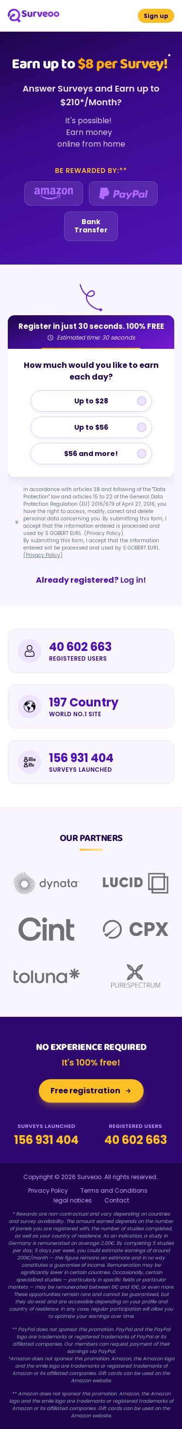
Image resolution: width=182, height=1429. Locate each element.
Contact (116, 1200)
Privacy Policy (48, 1191)
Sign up (156, 16)
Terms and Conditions (114, 1191)
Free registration (91, 1090)
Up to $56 (91, 427)
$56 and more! (91, 453)
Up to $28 (91, 401)
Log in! (91, 580)
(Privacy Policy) (43, 555)
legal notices (72, 1200)
